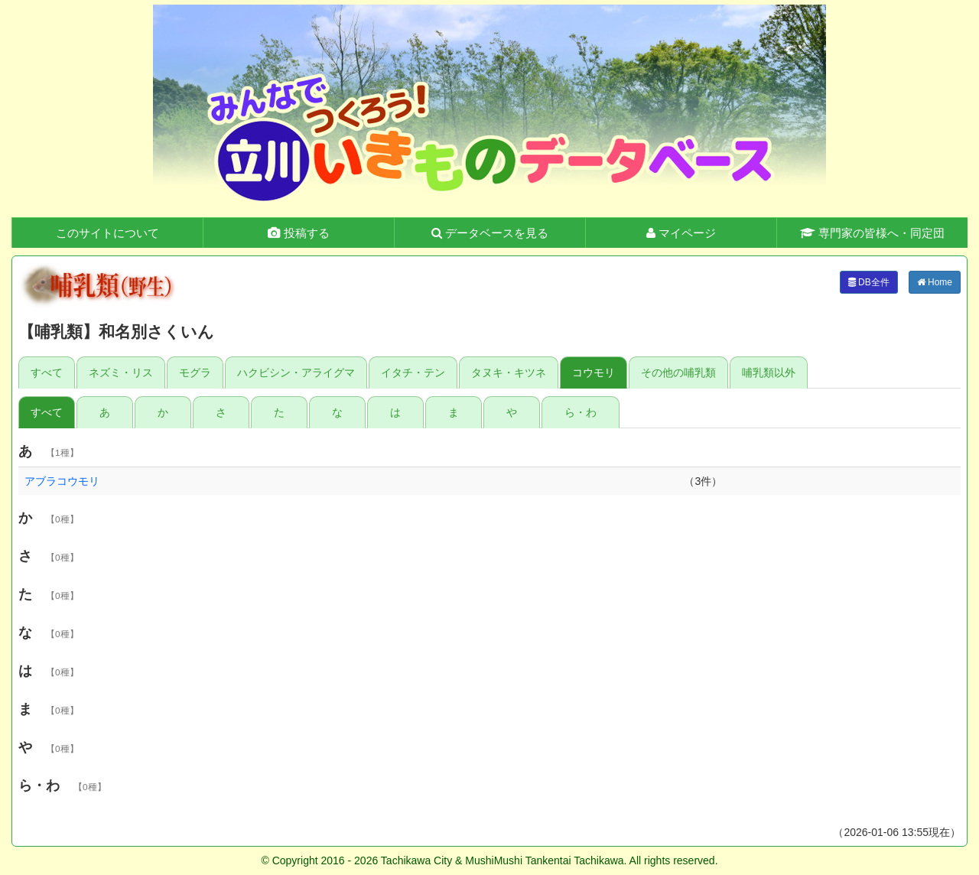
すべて (47, 372)
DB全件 (869, 282)
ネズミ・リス (121, 372)
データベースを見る (489, 232)
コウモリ (593, 372)
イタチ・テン (413, 372)
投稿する (298, 232)
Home (934, 282)
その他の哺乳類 (678, 372)
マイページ (681, 232)
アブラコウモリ (61, 481)
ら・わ (580, 412)
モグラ (195, 372)
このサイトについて (107, 232)
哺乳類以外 (768, 372)
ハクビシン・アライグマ (296, 372)
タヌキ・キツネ (508, 372)
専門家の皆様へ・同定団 (872, 232)
